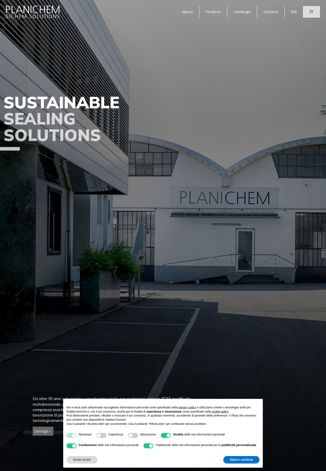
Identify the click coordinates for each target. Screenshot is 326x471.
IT (311, 12)
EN (293, 12)
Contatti (270, 12)
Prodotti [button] (212, 12)
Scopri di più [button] (82, 459)
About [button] (185, 12)
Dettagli (43, 431)
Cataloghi (241, 12)
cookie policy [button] (220, 411)
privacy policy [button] (187, 407)
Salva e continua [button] (241, 459)
